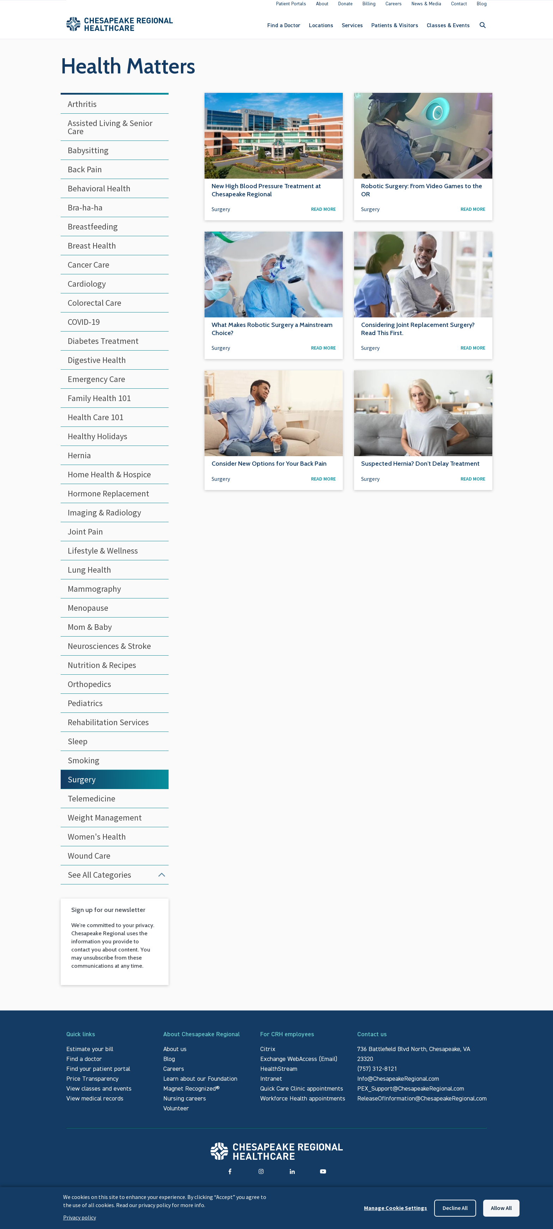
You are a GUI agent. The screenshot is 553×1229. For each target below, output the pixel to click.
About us (175, 1055)
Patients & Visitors (394, 28)
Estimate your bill (89, 1055)
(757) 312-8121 (377, 1074)
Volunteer (176, 1114)
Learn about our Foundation (200, 1084)
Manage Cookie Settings (395, 1207)
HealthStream (278, 1074)
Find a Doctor (283, 28)
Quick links (80, 1040)
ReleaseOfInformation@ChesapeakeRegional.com (422, 1104)
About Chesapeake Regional (201, 1040)
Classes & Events (448, 28)
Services (352, 28)
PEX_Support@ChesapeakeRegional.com (410, 1094)
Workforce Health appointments (302, 1104)
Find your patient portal (98, 1074)
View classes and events (99, 1094)
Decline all (455, 1207)
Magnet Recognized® (191, 1094)
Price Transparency (92, 1084)
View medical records (94, 1104)
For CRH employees (287, 1040)
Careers (173, 1074)
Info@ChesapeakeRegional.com (398, 1084)
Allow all (501, 1207)
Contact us (372, 1040)
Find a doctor (84, 1065)
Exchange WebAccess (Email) (298, 1065)
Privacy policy (79, 1217)
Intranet (271, 1084)
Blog (169, 1065)
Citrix (267, 1055)
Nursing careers (184, 1104)
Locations (321, 28)
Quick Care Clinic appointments (301, 1094)
